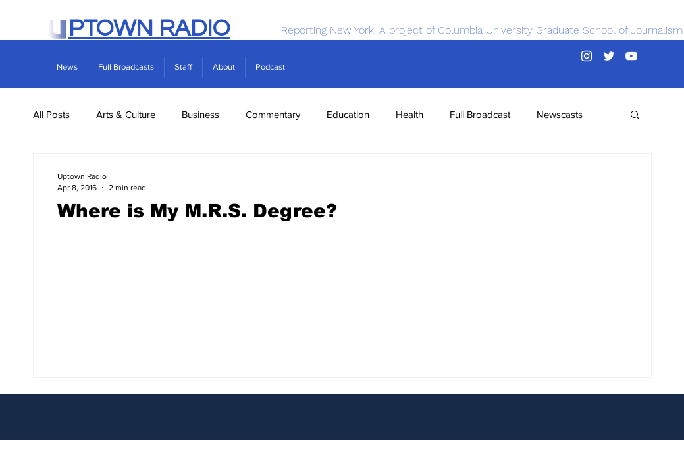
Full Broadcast (480, 114)
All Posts (51, 114)
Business (200, 114)
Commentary (273, 114)
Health (409, 114)
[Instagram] (586, 56)
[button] (635, 115)
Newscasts (560, 114)
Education (348, 114)
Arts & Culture (125, 114)
